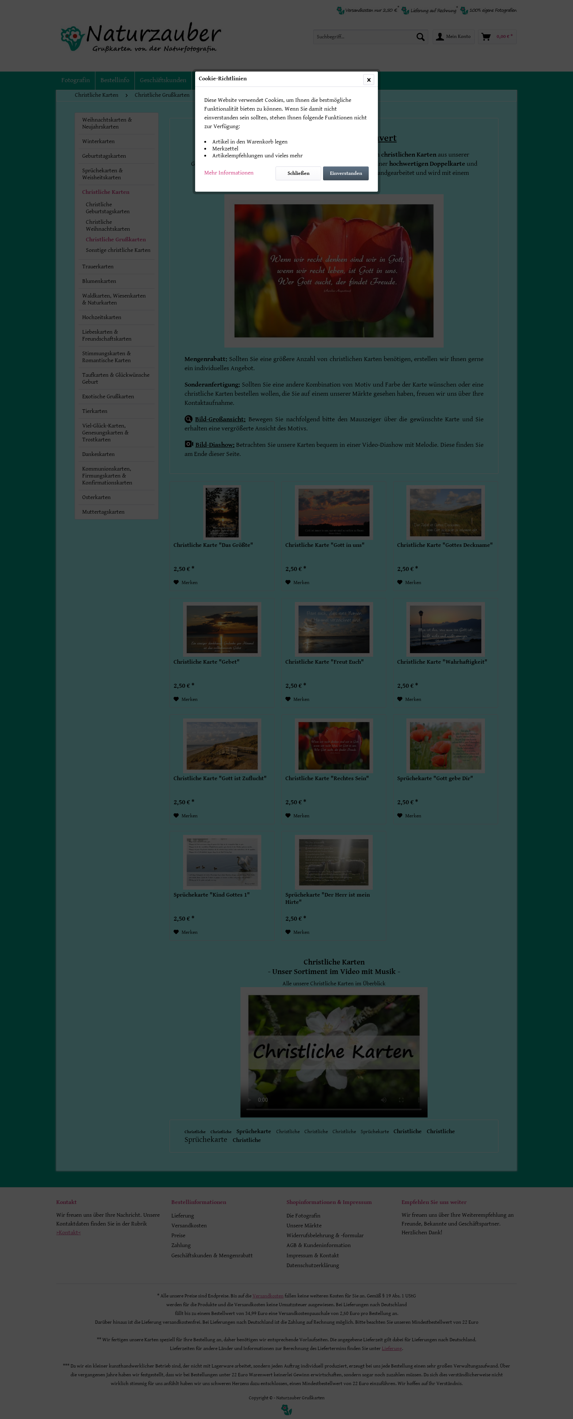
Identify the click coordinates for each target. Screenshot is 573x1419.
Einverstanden (346, 173)
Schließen (299, 173)
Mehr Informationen (229, 172)
